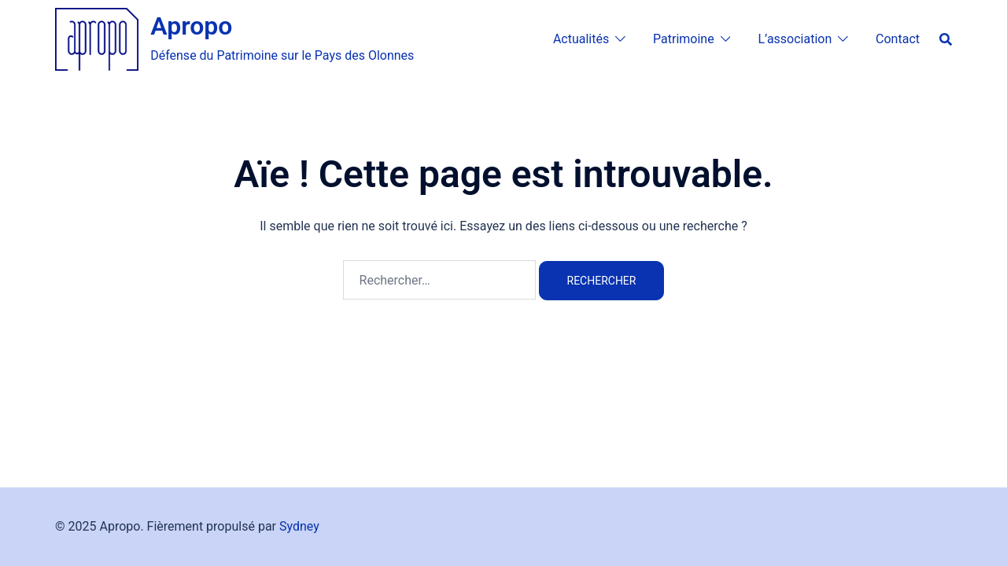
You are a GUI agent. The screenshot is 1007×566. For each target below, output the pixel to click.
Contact (898, 38)
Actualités (581, 38)
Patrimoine (683, 38)
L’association (795, 38)
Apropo (191, 26)
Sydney (299, 526)
